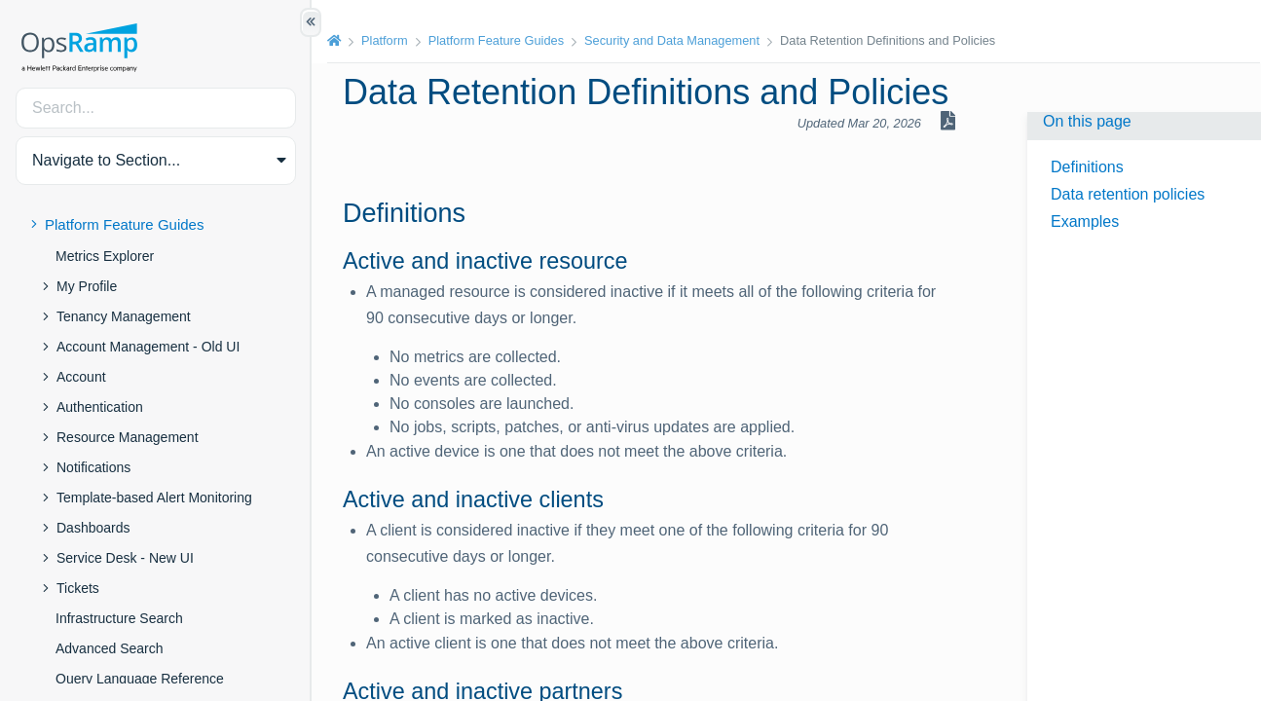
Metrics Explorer (105, 256)
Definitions (1087, 167)
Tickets (77, 588)
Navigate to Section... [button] (106, 160)
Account (81, 377)
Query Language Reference (140, 678)
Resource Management (127, 437)
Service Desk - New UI (125, 558)
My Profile (86, 286)
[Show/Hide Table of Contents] (310, 22)
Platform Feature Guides (124, 224)
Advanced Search (110, 648)
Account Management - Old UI (148, 346)
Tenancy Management (123, 316)
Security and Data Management (672, 40)
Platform (384, 40)
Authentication (99, 407)
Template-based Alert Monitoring (154, 497)
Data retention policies (1128, 194)
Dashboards (93, 527)
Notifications (93, 467)
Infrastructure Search (119, 618)
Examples (1085, 221)
